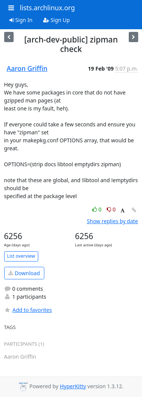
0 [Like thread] (97, 209)
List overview (21, 256)
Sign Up (56, 20)
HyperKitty (73, 386)
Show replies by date (112, 221)
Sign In (21, 20)
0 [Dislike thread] (111, 209)
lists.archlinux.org (47, 7)
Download (24, 273)
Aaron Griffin (27, 68)
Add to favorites (28, 310)
